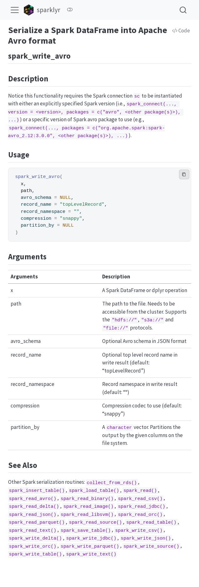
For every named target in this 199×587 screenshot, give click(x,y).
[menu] (14, 10)
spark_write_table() (35, 554)
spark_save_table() (86, 530)
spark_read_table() (151, 522)
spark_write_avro (37, 176)
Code (181, 30)
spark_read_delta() (34, 506)
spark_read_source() (95, 522)
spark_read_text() (32, 530)
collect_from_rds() (112, 482)
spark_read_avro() (32, 498)
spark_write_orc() (32, 546)
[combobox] (183, 9)
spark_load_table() (94, 490)
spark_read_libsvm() (87, 514)
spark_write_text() (91, 554)
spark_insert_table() (36, 490)
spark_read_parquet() (36, 522)
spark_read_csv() (140, 498)
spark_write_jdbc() (91, 538)
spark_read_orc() (140, 514)
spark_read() (140, 490)
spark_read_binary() (87, 498)
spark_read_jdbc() (141, 506)
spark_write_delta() (35, 538)
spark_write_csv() (138, 530)
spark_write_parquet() (90, 546)
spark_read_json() (32, 514)
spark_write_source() (151, 546)
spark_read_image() (88, 506)
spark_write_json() (146, 538)
